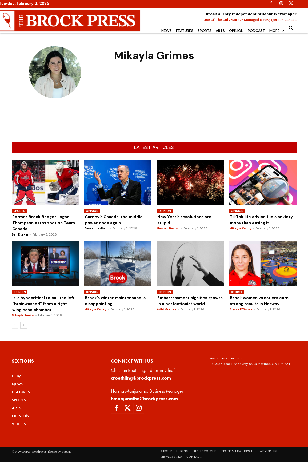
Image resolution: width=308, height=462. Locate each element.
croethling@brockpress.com (141, 378)
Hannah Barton (168, 228)
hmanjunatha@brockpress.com (144, 398)
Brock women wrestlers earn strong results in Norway (260, 300)
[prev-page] (15, 325)
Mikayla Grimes (55, 106)
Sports (19, 211)
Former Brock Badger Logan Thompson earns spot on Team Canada (41, 223)
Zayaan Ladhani (96, 228)
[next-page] (23, 325)
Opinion (92, 211)
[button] (291, 28)
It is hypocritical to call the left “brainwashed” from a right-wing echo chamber (45, 304)
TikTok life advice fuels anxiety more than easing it (263, 219)
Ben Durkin (20, 234)
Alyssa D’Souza (240, 309)
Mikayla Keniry (240, 228)
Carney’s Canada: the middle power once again (115, 219)
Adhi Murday (166, 315)
